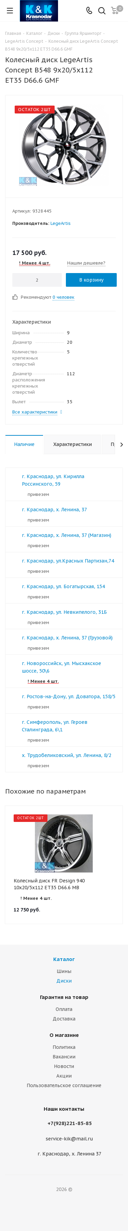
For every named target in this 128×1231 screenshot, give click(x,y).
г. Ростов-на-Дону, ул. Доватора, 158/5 (68, 696)
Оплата (64, 1009)
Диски (64, 981)
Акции (64, 1076)
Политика (64, 1047)
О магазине (64, 1035)
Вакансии (64, 1057)
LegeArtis (61, 223)
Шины (64, 971)
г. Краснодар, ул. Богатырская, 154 (63, 586)
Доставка (64, 1019)
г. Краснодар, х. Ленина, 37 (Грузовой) (67, 638)
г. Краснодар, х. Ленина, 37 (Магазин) (66, 535)
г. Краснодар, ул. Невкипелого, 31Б (64, 612)
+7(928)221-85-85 (69, 1123)
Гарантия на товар (64, 997)
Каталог (64, 959)
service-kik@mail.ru (69, 1139)
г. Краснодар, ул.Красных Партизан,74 (68, 561)
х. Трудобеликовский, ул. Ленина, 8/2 (66, 755)
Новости (64, 1066)
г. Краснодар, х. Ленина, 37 (54, 509)
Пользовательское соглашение (64, 1085)
